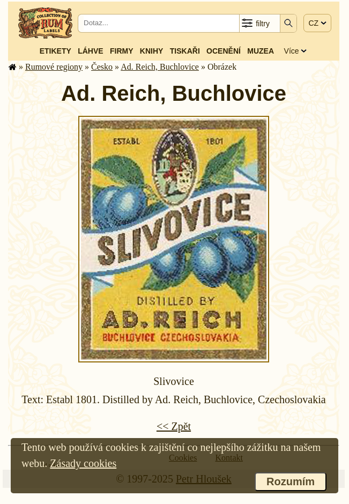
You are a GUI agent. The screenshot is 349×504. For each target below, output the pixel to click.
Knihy (152, 51)
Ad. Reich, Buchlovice (160, 66)
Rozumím (290, 481)
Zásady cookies (83, 463)
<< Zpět (174, 426)
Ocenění (223, 51)
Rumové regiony (54, 66)
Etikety (55, 51)
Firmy (121, 51)
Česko (102, 66)
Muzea (260, 51)
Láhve (90, 51)
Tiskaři (185, 51)
